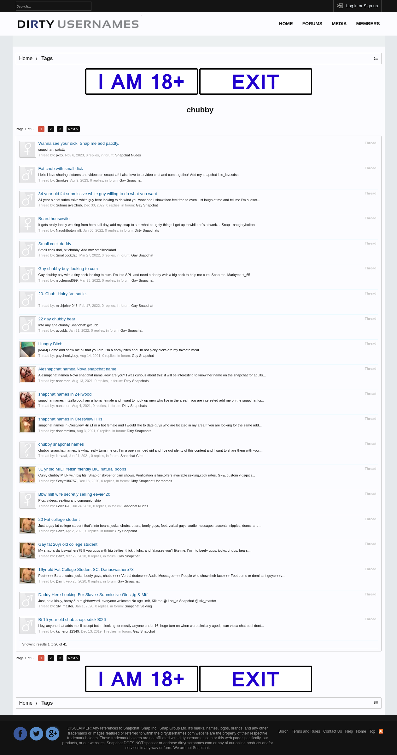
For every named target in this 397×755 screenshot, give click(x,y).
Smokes (62, 180)
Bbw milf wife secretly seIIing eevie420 (74, 494)
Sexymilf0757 (66, 481)
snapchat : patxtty (52, 149)
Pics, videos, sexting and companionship (69, 500)
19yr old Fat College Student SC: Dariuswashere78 (86, 569)
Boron (283, 731)
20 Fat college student (59, 519)
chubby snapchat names (61, 444)
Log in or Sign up (362, 5)
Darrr (60, 531)
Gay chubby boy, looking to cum (68, 268)
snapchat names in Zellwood (65, 394)
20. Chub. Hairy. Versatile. (62, 293)
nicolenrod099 (67, 280)
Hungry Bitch (50, 343)
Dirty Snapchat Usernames (151, 481)
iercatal (61, 456)
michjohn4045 (67, 305)
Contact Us (332, 731)
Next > (73, 129)
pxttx (59, 155)
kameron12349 (67, 631)
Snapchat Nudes (128, 155)
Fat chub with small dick (60, 168)
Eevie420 (63, 506)
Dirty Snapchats (147, 230)
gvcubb (61, 330)
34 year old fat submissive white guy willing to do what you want (97, 193)
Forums (312, 23)
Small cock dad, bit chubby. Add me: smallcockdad (77, 250)
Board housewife (54, 218)
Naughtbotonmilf (68, 230)
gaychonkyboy (67, 356)
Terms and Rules (306, 731)
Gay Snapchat (131, 180)
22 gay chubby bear (56, 319)
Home (286, 23)
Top (372, 731)
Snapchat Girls (131, 456)
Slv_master (64, 606)
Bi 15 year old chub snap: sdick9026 (72, 619)
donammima (65, 431)
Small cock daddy (54, 243)
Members (368, 23)
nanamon (63, 381)
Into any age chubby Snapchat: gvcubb (68, 325)
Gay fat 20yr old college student (67, 544)
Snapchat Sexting (138, 606)
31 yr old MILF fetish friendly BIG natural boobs (82, 469)
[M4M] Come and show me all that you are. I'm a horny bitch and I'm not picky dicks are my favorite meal (118, 350)
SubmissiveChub (69, 205)
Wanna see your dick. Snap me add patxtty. (78, 143)
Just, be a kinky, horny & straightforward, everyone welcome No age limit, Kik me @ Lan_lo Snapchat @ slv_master (127, 601)
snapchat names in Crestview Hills (70, 419)
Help (349, 731)
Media (339, 23)
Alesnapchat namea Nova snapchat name (77, 369)
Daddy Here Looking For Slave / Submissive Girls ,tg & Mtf (93, 594)
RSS (381, 731)
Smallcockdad (66, 255)
